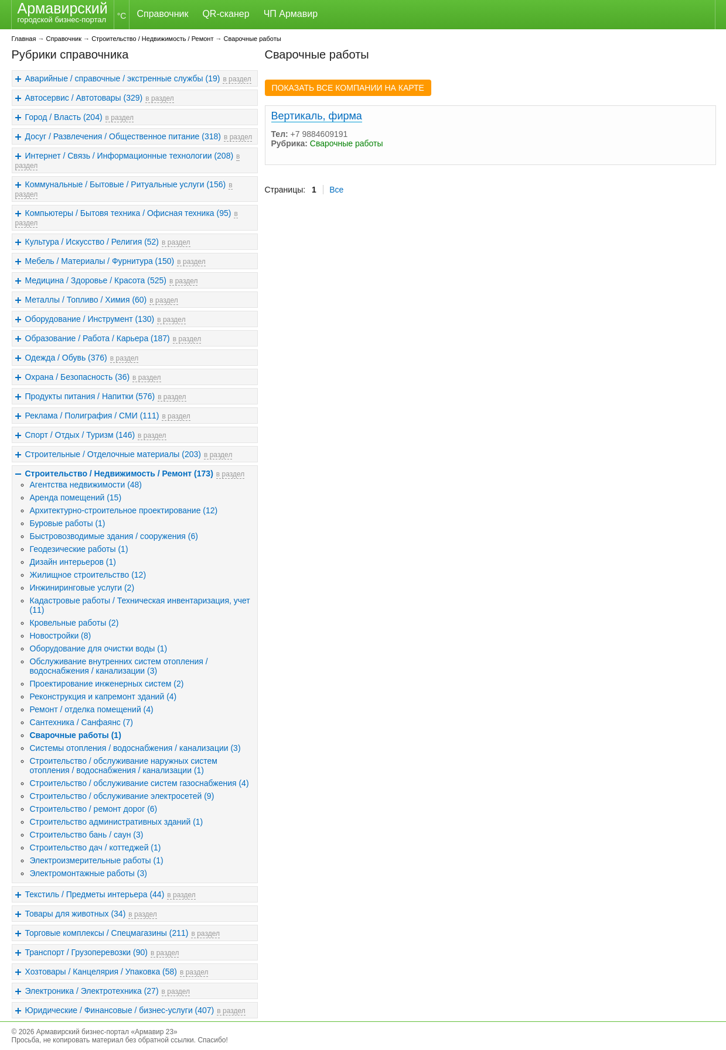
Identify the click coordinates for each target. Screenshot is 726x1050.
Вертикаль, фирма (316, 116)
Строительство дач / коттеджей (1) (95, 847)
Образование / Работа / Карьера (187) (97, 338)
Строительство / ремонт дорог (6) (94, 809)
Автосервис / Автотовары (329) (84, 97)
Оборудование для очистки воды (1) (99, 648)
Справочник (162, 14)
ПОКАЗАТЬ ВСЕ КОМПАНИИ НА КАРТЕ (348, 87)
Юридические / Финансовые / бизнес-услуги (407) (119, 1010)
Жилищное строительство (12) (88, 574)
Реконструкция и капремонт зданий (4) (103, 696)
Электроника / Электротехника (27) (92, 991)
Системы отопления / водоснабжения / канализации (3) (135, 748)
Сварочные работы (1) (75, 735)
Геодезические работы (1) (79, 549)
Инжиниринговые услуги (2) (82, 587)
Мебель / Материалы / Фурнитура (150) (100, 261)
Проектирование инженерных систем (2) (107, 683)
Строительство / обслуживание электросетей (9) (122, 796)
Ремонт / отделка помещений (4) (92, 709)
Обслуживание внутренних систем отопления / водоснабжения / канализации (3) (119, 666)
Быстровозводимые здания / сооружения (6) (114, 536)
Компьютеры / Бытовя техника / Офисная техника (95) (128, 213)
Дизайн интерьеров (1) (73, 562)
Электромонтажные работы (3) (88, 873)
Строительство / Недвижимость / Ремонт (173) (119, 473)
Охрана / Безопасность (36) (77, 377)
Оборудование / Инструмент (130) (90, 319)
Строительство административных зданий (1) (116, 821)
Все (336, 189)
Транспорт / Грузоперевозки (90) (86, 952)
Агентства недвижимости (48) (86, 484)
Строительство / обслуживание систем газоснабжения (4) (139, 783)
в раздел (237, 79)
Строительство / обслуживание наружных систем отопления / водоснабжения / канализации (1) (123, 765)
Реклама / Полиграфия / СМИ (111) (92, 415)
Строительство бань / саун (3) (87, 834)
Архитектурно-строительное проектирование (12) (124, 510)
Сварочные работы (252, 38)
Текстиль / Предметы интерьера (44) (95, 894)
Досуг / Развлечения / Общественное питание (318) (123, 136)
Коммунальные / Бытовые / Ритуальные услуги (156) (125, 184)
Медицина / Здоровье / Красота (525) (95, 280)
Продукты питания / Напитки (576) (90, 396)
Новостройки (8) (60, 635)
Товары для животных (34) (75, 913)
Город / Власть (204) (64, 117)
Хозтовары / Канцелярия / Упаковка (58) (101, 971)
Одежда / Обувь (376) (66, 357)
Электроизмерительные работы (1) (96, 860)
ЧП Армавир (291, 14)
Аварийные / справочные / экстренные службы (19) (122, 78)
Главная (24, 38)
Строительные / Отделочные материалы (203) (113, 454)
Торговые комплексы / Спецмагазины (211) (107, 933)
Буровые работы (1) (67, 523)
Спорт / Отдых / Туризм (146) (80, 435)
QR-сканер (225, 14)
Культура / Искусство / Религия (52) (92, 241)
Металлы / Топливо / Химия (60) (86, 299)
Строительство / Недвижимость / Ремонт (152, 38)
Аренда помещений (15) (76, 497)
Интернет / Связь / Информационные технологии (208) (129, 155)
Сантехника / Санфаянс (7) (81, 722)
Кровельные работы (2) (74, 622)
